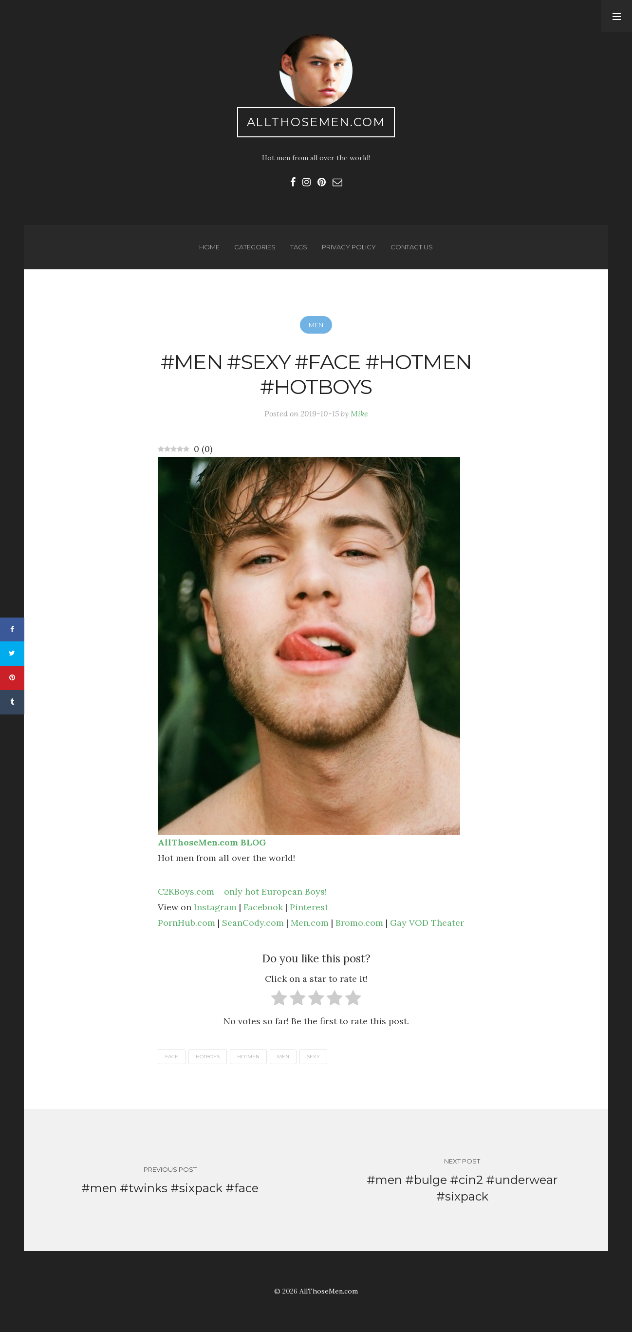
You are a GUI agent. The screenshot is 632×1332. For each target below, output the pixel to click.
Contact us (411, 247)
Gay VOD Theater (427, 922)
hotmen (248, 1056)
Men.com (310, 922)
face (171, 1056)
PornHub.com (186, 922)
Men (316, 325)
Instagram (215, 907)
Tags (298, 247)
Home (209, 247)
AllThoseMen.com (316, 122)
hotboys (208, 1056)
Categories (255, 247)
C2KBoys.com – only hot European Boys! (242, 891)
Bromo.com (359, 922)
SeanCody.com (253, 922)
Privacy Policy (349, 247)
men (283, 1056)
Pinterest (309, 907)
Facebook (263, 907)
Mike (359, 413)
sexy (313, 1056)
